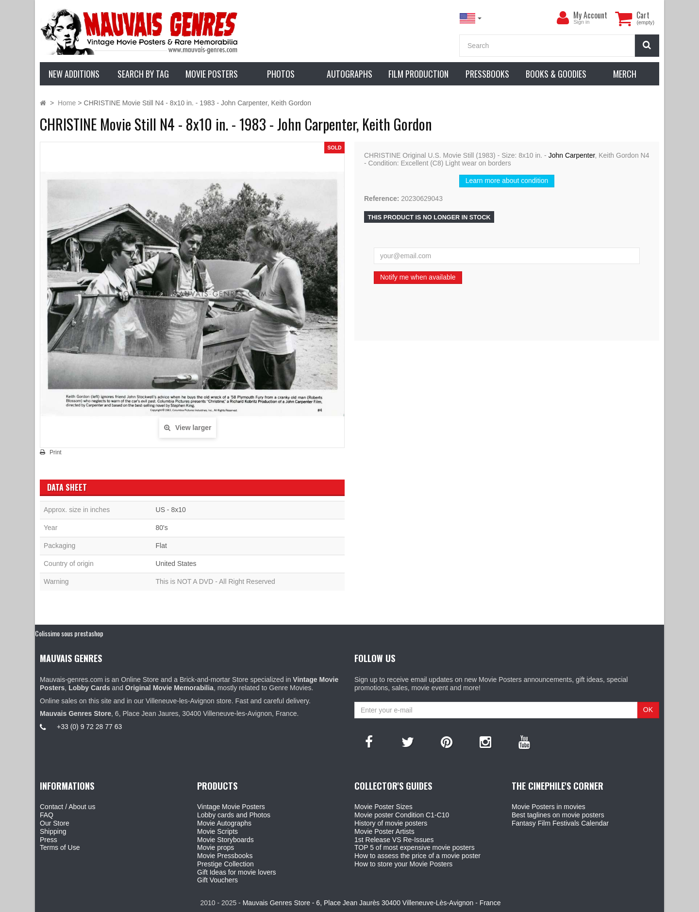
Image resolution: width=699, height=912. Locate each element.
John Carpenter (572, 155)
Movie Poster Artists (384, 831)
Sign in (581, 22)
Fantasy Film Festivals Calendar (560, 823)
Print (56, 452)
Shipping (53, 831)
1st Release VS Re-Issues (393, 840)
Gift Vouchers (217, 880)
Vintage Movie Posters (231, 807)
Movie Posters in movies (548, 807)
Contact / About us (67, 807)
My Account (590, 15)
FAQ (46, 815)
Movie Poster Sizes (383, 807)
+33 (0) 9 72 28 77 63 (89, 726)
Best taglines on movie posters (558, 815)
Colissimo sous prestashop (69, 633)
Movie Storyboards (225, 840)
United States (176, 563)
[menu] (562, 18)
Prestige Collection (225, 864)
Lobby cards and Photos (233, 815)
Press (48, 840)
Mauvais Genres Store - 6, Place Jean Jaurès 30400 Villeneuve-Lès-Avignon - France (372, 903)
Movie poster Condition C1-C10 (401, 815)
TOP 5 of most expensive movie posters (414, 847)
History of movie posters (390, 823)
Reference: (381, 198)
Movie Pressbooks (224, 856)
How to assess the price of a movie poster (417, 856)
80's (162, 527)
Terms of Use (60, 847)
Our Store (54, 823)
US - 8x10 (171, 510)
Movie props (215, 847)
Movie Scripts (217, 831)
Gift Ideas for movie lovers (236, 872)
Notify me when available (418, 277)
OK (648, 709)
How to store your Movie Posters (403, 864)
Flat (161, 545)
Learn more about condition (507, 180)
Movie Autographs (224, 823)
